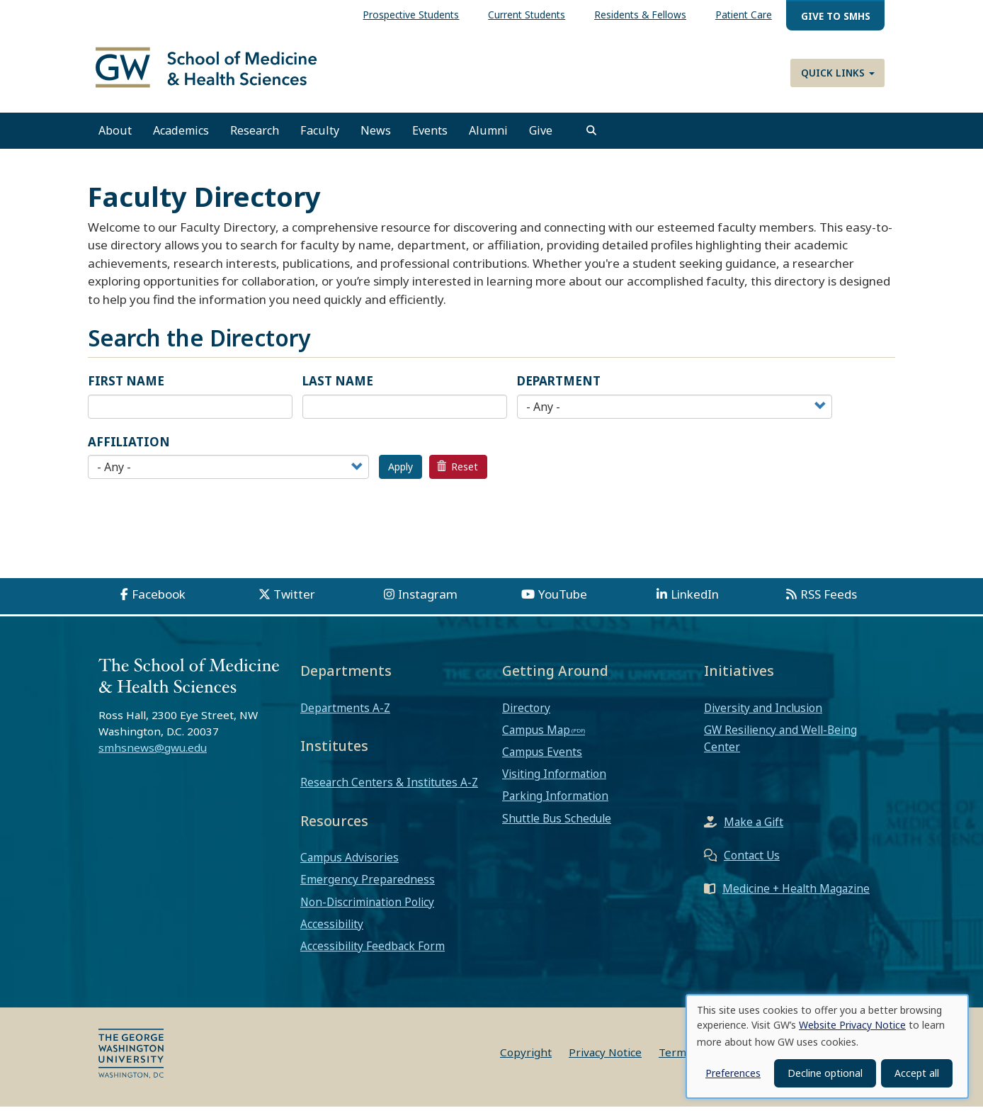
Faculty (319, 137)
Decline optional (825, 1073)
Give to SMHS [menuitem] (835, 16)
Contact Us (752, 861)
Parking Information (555, 802)
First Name (126, 387)
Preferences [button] (733, 1073)
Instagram (428, 600)
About (115, 137)
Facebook (159, 600)
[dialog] (827, 1046)
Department (559, 387)
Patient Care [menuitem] (743, 14)
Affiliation (129, 448)
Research (254, 137)
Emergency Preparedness (367, 885)
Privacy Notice (605, 1058)
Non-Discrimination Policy (367, 908)
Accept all (916, 1073)
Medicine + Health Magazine (796, 895)
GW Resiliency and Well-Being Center (780, 744)
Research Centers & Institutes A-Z (389, 788)
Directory (526, 713)
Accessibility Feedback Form (372, 952)
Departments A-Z (345, 713)
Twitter (294, 600)
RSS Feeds (828, 600)
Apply (400, 473)
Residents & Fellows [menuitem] (640, 14)
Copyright (526, 1058)
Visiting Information (554, 780)
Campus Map (536, 736)
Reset (457, 473)
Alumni (488, 137)
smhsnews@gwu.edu (152, 754)
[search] (591, 136)
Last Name (337, 387)
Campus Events (542, 758)
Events (430, 137)
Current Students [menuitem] (526, 14)
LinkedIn (695, 600)
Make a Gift (753, 828)
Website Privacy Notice (852, 1025)
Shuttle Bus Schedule (556, 825)
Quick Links (838, 72)
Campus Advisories (349, 864)
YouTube (562, 600)
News (375, 137)
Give (540, 137)
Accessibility (331, 930)
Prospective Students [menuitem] (411, 14)
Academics (181, 137)
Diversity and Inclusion (763, 713)
